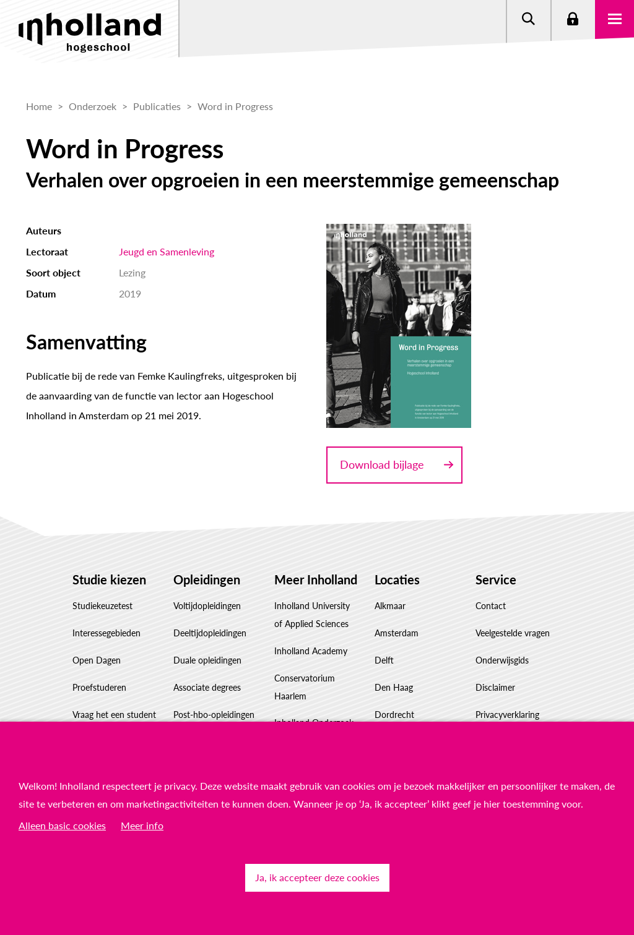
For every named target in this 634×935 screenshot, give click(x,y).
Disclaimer (495, 687)
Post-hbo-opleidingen (213, 714)
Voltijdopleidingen (207, 605)
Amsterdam (397, 633)
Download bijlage (382, 464)
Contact (491, 605)
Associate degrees (207, 687)
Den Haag (394, 687)
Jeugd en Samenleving (166, 251)
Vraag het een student (114, 714)
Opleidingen (206, 579)
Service (496, 579)
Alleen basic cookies (62, 825)
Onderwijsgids (502, 660)
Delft (384, 660)
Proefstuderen (99, 687)
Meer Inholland (315, 579)
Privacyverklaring (507, 714)
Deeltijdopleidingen (209, 633)
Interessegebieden (106, 633)
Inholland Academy (310, 651)
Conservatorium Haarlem (304, 687)
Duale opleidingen (207, 660)
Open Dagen (96, 660)
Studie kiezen (109, 579)
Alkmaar (390, 605)
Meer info (142, 825)
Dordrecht (394, 714)
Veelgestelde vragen (513, 633)
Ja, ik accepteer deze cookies (317, 877)
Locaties (397, 579)
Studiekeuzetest (102, 605)
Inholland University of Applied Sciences (312, 614)
